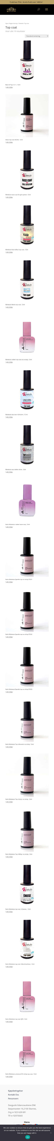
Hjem (6, 23)
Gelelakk (21, 23)
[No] (50, 1133)
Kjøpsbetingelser (15, 1090)
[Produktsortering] (37, 36)
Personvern (13, 1098)
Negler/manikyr (13, 23)
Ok (28, 1137)
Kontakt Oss (13, 1094)
